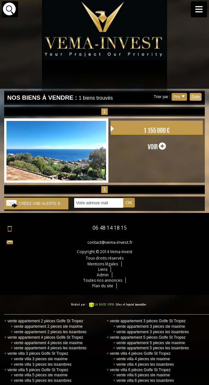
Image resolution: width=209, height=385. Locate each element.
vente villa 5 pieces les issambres (41, 380)
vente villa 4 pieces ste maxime (141, 359)
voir (157, 147)
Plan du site (102, 286)
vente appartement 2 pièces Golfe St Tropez (43, 321)
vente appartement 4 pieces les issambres (48, 348)
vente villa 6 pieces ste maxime (141, 375)
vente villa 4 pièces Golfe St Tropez (138, 353)
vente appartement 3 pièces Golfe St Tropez (145, 321)
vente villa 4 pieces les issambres (143, 364)
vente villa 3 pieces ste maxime (39, 359)
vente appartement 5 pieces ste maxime (149, 343)
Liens (102, 269)
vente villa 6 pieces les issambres (143, 380)
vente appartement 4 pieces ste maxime (47, 343)
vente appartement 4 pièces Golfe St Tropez (43, 337)
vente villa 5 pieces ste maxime (39, 375)
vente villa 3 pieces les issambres (41, 364)
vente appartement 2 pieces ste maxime (47, 326)
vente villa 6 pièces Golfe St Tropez (138, 370)
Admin (103, 275)
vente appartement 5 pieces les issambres (151, 348)
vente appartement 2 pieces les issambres (48, 332)
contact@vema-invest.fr (110, 242)
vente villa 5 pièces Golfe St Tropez (36, 370)
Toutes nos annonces (102, 280)
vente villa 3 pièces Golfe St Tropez (36, 353)
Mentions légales (102, 264)
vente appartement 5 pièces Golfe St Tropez (145, 337)
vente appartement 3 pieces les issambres (151, 332)
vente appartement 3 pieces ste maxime (149, 326)
